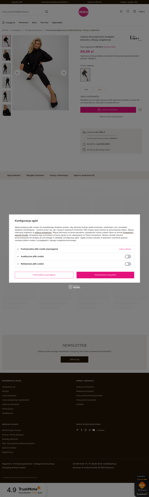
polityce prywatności (43, 232)
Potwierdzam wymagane (44, 275)
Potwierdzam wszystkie (105, 275)
